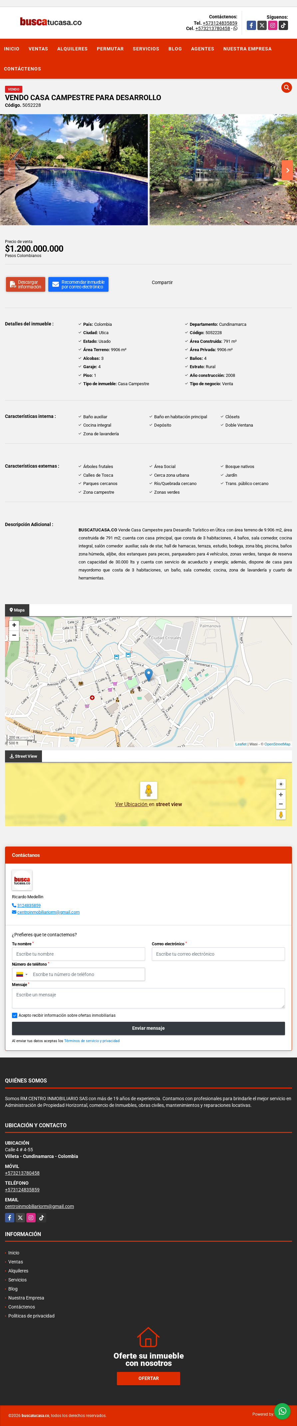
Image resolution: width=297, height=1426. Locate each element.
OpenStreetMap (277, 744)
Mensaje (20, 984)
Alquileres (72, 48)
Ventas (38, 48)
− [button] (14, 636)
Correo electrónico (169, 944)
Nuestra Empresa (247, 48)
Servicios (146, 48)
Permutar (110, 48)
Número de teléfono (30, 964)
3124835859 (29, 905)
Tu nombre (23, 944)
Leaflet (240, 744)
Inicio (12, 48)
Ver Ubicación (132, 804)
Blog (175, 48)
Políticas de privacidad (31, 1316)
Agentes (202, 48)
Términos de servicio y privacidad (92, 1041)
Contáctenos (22, 68)
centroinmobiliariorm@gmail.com (48, 912)
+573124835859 (220, 23)
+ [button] (14, 626)
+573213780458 (212, 28)
